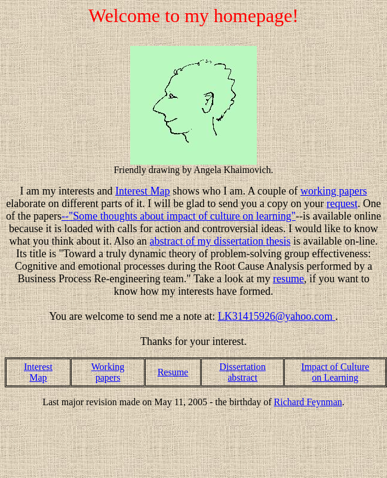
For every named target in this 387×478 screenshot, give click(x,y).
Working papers (108, 372)
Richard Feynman (308, 402)
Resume (173, 372)
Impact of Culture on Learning (335, 372)
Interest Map (38, 372)
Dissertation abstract (242, 372)
